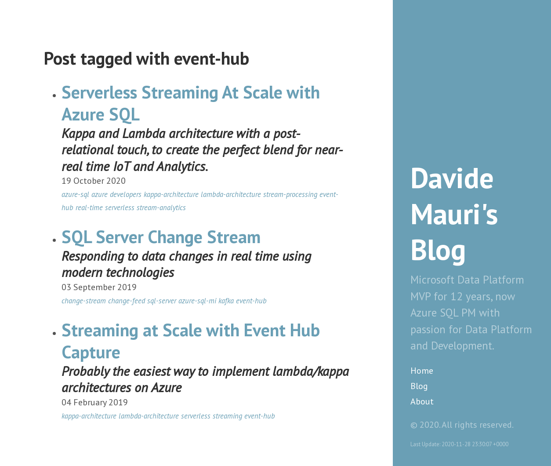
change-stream (84, 301)
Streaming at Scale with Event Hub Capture (191, 340)
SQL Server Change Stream (161, 236)
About (422, 401)
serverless (119, 207)
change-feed (126, 301)
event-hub (251, 301)
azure (99, 194)
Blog (419, 386)
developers (125, 194)
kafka (226, 301)
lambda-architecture (231, 194)
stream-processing (290, 194)
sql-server (161, 301)
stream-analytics (161, 207)
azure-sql (75, 194)
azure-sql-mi (197, 301)
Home (421, 370)
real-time (89, 207)
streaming (227, 416)
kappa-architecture (171, 194)
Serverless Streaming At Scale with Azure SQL (191, 102)
